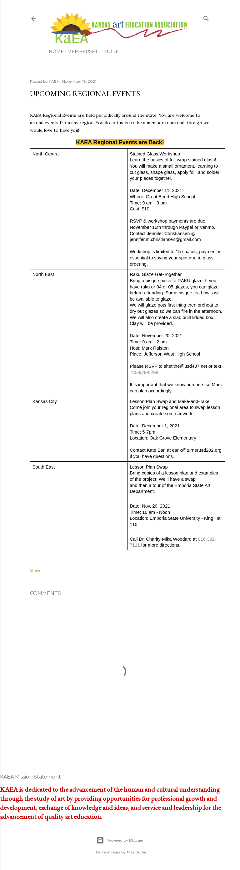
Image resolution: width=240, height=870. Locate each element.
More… (113, 51)
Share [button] (35, 570)
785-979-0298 (144, 372)
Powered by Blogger (120, 840)
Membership (84, 51)
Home (56, 51)
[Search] (206, 17)
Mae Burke (136, 852)
